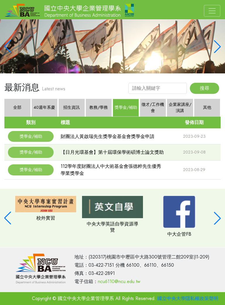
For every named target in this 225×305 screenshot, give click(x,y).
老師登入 (16, 298)
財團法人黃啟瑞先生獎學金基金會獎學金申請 (107, 136)
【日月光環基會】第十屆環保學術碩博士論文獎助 (112, 152)
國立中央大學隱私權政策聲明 (187, 298)
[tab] (45, 108)
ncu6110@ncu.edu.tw (119, 281)
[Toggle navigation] (212, 11)
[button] (7, 46)
